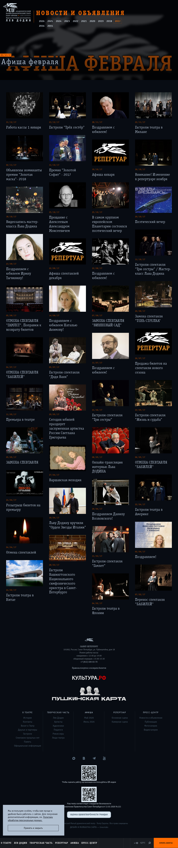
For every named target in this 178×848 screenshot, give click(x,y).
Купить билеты (166, 843)
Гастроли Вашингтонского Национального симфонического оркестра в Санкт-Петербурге (63, 581)
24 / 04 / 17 (11, 500)
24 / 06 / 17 (97, 410)
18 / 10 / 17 (11, 216)
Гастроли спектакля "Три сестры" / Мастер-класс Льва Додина (153, 268)
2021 (84, 21)
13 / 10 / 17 (140, 259)
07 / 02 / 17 (140, 594)
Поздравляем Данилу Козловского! (108, 516)
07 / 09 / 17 (97, 315)
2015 (50, 26)
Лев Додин (58, 717)
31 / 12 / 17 (11, 122)
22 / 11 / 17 (140, 122)
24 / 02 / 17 (11, 590)
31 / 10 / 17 (54, 165)
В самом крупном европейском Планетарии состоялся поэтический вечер (109, 224)
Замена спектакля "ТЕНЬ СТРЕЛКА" (149, 318)
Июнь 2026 (89, 721)
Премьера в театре (20, 419)
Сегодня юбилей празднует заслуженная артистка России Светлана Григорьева (66, 428)
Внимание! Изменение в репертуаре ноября (152, 176)
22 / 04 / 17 (140, 504)
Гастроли (27, 733)
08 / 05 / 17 (97, 457)
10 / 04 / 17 (54, 517)
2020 (92, 21)
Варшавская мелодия (65, 480)
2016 (41, 26)
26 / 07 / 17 (140, 358)
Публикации (151, 721)
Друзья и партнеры (27, 729)
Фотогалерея (150, 725)
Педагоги (58, 729)
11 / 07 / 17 (97, 362)
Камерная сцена (120, 721)
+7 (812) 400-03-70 (89, 662)
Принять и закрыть (33, 828)
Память (27, 741)
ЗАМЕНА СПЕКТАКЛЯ (22, 462)
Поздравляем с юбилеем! (103, 129)
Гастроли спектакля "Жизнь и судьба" (150, 417)
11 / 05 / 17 (11, 414)
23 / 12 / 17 (54, 122)
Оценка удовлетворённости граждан (89, 814)
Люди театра (58, 737)
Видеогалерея (151, 729)
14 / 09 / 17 (54, 315)
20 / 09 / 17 (140, 311)
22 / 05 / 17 (140, 410)
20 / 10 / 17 (140, 216)
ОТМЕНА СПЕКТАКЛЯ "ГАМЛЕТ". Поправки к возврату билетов (23, 325)
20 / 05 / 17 (54, 414)
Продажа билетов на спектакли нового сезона (151, 367)
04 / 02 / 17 (97, 603)
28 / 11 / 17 (97, 122)
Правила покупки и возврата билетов (89, 668)
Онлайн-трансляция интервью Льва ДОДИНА (107, 466)
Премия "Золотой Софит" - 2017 (62, 172)
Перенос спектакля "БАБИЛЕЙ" (150, 601)
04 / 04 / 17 (11, 547)
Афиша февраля (30, 61)
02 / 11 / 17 (11, 165)
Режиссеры (58, 733)
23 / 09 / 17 (11, 264)
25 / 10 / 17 (54, 212)
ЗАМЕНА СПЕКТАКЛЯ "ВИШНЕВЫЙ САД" (108, 323)
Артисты (58, 721)
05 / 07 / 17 (54, 367)
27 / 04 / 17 (54, 475)
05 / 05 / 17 (11, 457)
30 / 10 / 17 (97, 169)
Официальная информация (27, 745)
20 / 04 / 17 (97, 509)
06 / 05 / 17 (140, 457)
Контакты (27, 721)
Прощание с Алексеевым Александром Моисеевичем (59, 224)
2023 (67, 21)
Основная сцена (120, 717)
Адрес (142, 843)
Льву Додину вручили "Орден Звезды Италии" (67, 525)
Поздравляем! (145, 557)
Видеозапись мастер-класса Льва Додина (22, 224)
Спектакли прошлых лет (27, 737)
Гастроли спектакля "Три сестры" (107, 417)
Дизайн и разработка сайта (83, 827)
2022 (75, 21)
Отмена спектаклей (21, 552)
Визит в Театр (27, 725)
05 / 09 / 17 (11, 315)
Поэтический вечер (150, 222)
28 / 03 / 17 (54, 565)
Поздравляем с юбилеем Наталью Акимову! (63, 325)
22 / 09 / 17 (54, 268)
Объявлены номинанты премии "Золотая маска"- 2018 (24, 174)
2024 (58, 21)
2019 (101, 21)
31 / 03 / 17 (97, 556)
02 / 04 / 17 (140, 551)
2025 (50, 21)
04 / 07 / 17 (11, 367)
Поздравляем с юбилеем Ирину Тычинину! (18, 273)
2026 (41, 21)
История (27, 717)
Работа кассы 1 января (23, 127)
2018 (109, 21)
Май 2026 (89, 717)
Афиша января (103, 174)
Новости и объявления (150, 717)
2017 (117, 21)
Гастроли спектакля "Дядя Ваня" (64, 374)
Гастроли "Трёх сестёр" (67, 127)
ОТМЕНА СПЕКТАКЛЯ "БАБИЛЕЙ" (22, 374)
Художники (58, 725)
